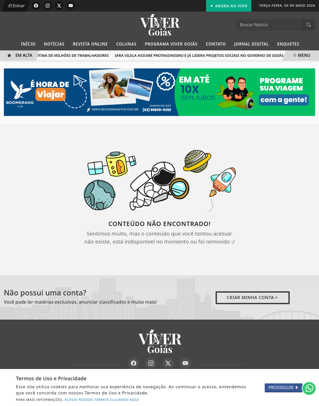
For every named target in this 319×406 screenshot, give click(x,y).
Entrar (16, 5)
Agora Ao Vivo (228, 5)
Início (30, 44)
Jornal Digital (253, 44)
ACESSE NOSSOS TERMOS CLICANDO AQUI (102, 399)
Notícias (56, 44)
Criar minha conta (252, 297)
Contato (218, 44)
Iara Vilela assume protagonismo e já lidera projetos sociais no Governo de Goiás (200, 55)
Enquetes (288, 44)
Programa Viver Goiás (173, 44)
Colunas (128, 44)
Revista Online (92, 44)
